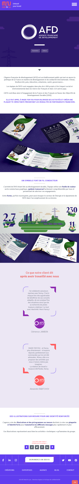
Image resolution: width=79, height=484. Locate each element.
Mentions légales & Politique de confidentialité (46, 479)
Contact (70, 470)
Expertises (27, 470)
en (75, 482)
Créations (9, 470)
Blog (56, 470)
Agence (43, 470)
